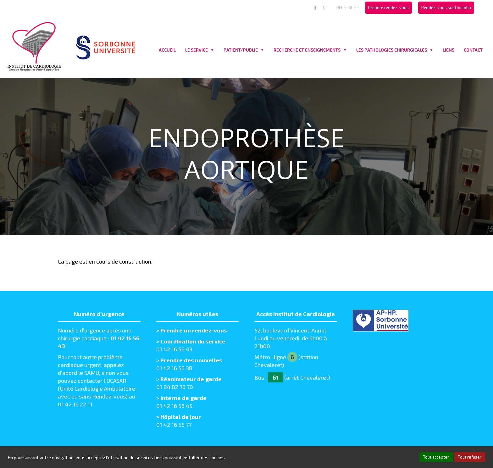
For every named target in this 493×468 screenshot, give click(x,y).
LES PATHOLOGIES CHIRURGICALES (391, 50)
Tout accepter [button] (436, 457)
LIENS (448, 50)
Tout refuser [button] (469, 457)
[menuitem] (388, 7)
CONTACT (473, 50)
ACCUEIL (167, 50)
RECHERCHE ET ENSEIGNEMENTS (307, 50)
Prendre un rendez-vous (193, 330)
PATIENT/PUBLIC (241, 50)
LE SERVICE (196, 50)
